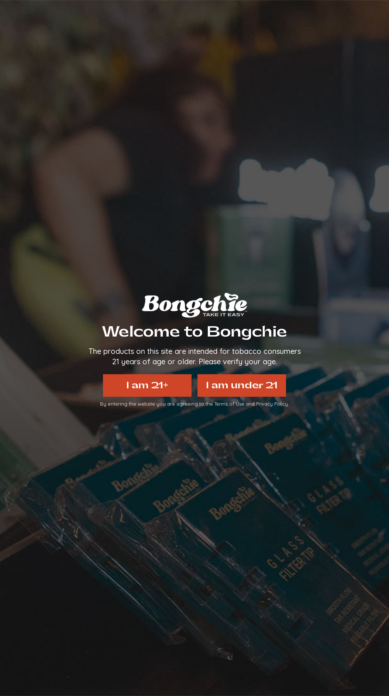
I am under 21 (242, 385)
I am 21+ (147, 385)
